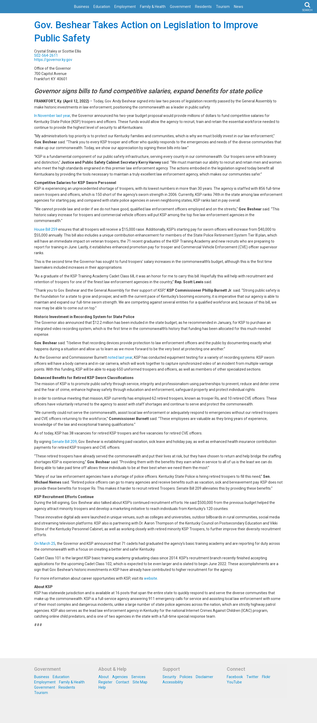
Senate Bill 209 (64, 442)
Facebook (235, 677)
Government (180, 6)
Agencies (120, 677)
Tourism (223, 6)
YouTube (234, 682)
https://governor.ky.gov (53, 60)
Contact (122, 682)
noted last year (120, 357)
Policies (186, 677)
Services (138, 677)
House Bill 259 (45, 229)
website (150, 578)
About (103, 677)
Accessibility (172, 682)
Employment (125, 6)
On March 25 (44, 543)
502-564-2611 (46, 55)
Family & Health (153, 6)
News (238, 6)
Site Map (140, 682)
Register (105, 682)
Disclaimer (204, 677)
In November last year (52, 116)
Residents (203, 6)
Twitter (252, 677)
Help (102, 687)
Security (169, 677)
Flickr (266, 677)
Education (101, 6)
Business (81, 6)
